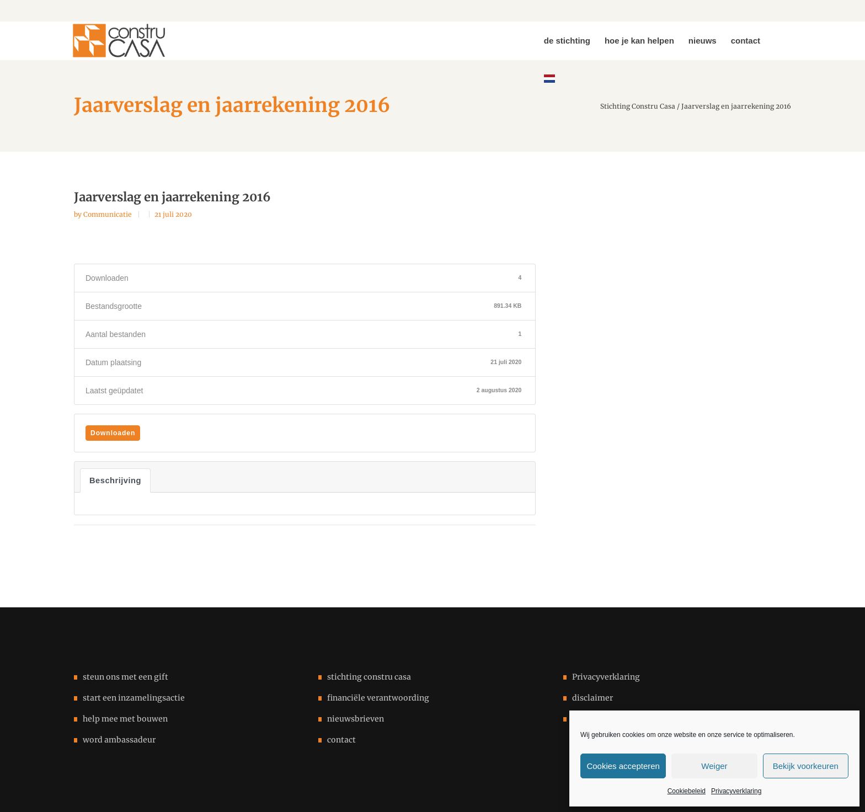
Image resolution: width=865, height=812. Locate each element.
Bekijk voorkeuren (806, 766)
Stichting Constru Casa (637, 106)
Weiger (714, 766)
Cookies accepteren (623, 766)
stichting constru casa (369, 677)
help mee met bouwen (125, 719)
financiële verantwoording (378, 698)
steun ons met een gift (125, 677)
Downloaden (112, 433)
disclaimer (592, 698)
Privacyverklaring (736, 791)
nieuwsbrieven (355, 719)
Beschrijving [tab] (115, 480)
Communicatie (108, 214)
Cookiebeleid (687, 791)
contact (341, 740)
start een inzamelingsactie (134, 698)
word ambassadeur (119, 740)
